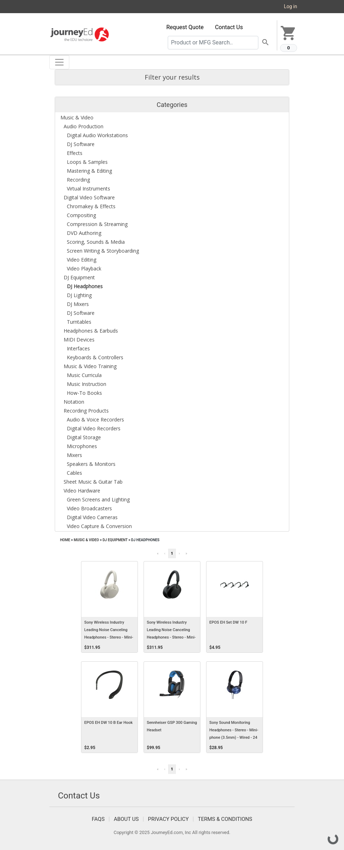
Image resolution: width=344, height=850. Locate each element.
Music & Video (86, 540)
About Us (126, 819)
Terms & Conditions (225, 819)
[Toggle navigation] (59, 62)
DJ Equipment (115, 540)
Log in (290, 6)
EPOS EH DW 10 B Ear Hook (108, 722)
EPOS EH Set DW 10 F (228, 622)
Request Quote (185, 27)
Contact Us (229, 27)
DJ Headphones (145, 540)
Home (65, 540)
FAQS (98, 819)
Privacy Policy (168, 819)
